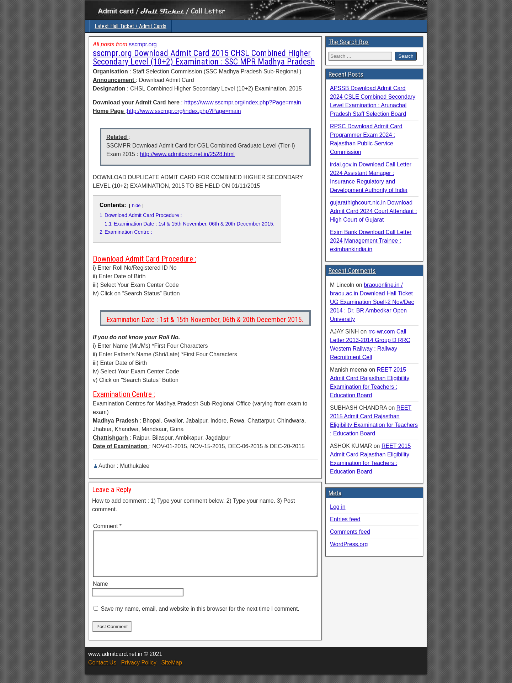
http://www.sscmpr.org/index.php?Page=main (184, 111)
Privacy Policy (138, 671)
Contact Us (102, 671)
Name (100, 592)
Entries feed (345, 519)
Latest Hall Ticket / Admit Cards (130, 26)
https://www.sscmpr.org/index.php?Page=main (242, 102)
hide (136, 205)
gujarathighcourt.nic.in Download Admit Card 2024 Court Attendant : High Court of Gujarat (373, 211)
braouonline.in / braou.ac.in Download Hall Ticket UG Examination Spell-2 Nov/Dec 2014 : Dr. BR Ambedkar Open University (372, 302)
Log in (338, 507)
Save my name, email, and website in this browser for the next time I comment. (200, 617)
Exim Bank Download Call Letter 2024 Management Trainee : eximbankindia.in (370, 240)
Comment (107, 526)
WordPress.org (349, 544)
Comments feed (350, 532)
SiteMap (171, 671)
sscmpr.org (142, 44)
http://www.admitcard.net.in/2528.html (187, 154)
